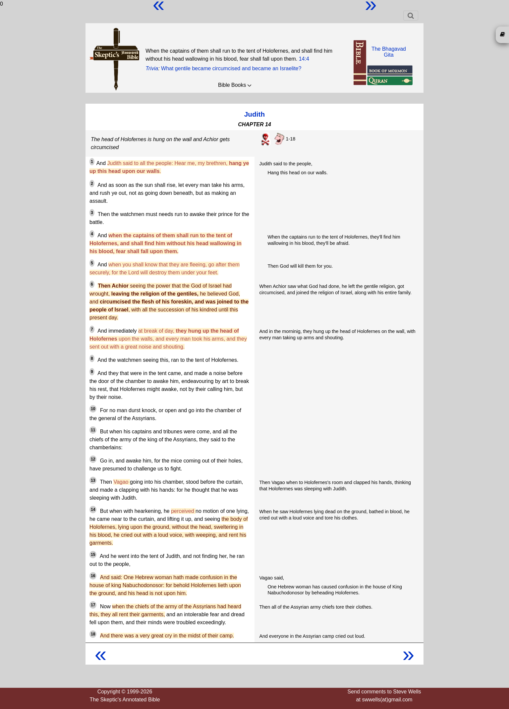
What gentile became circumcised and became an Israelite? (231, 68)
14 (93, 509)
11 (93, 430)
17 (93, 605)
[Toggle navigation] (410, 16)
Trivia (151, 68)
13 (93, 480)
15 (93, 554)
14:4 (304, 59)
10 (93, 409)
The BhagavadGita (388, 52)
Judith (254, 114)
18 (93, 634)
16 (93, 575)
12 (93, 459)
